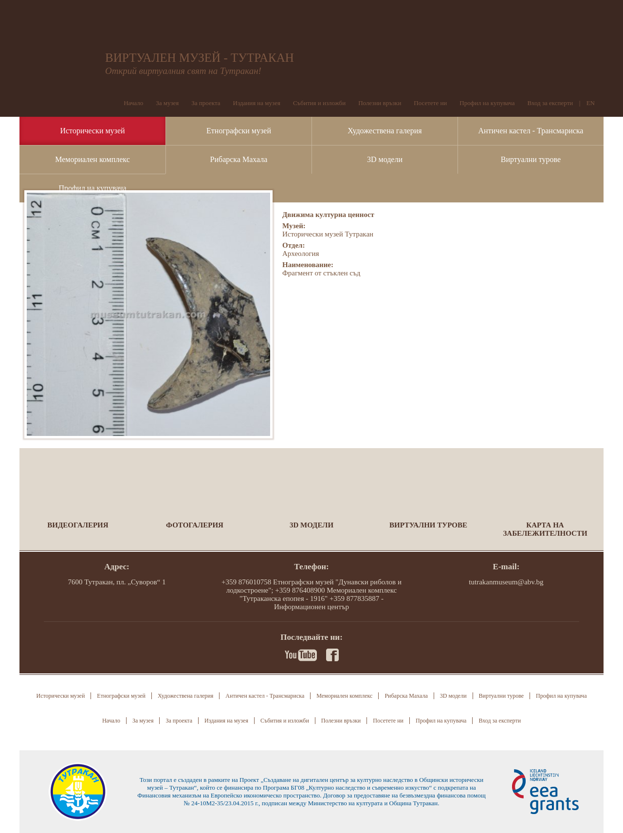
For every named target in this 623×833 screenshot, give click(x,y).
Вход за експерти (550, 103)
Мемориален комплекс (92, 159)
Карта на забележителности (545, 529)
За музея (167, 103)
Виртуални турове (531, 159)
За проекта (205, 103)
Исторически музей (92, 131)
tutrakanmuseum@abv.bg (506, 582)
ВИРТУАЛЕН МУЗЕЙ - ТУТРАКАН (199, 57)
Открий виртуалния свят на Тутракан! (183, 71)
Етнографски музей (238, 131)
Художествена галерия (384, 131)
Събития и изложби (319, 103)
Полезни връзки (379, 103)
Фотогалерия (194, 525)
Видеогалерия (77, 525)
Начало (133, 103)
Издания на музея (256, 103)
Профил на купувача (92, 188)
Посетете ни (430, 103)
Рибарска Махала (239, 159)
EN (590, 103)
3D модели (385, 159)
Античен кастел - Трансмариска (531, 131)
